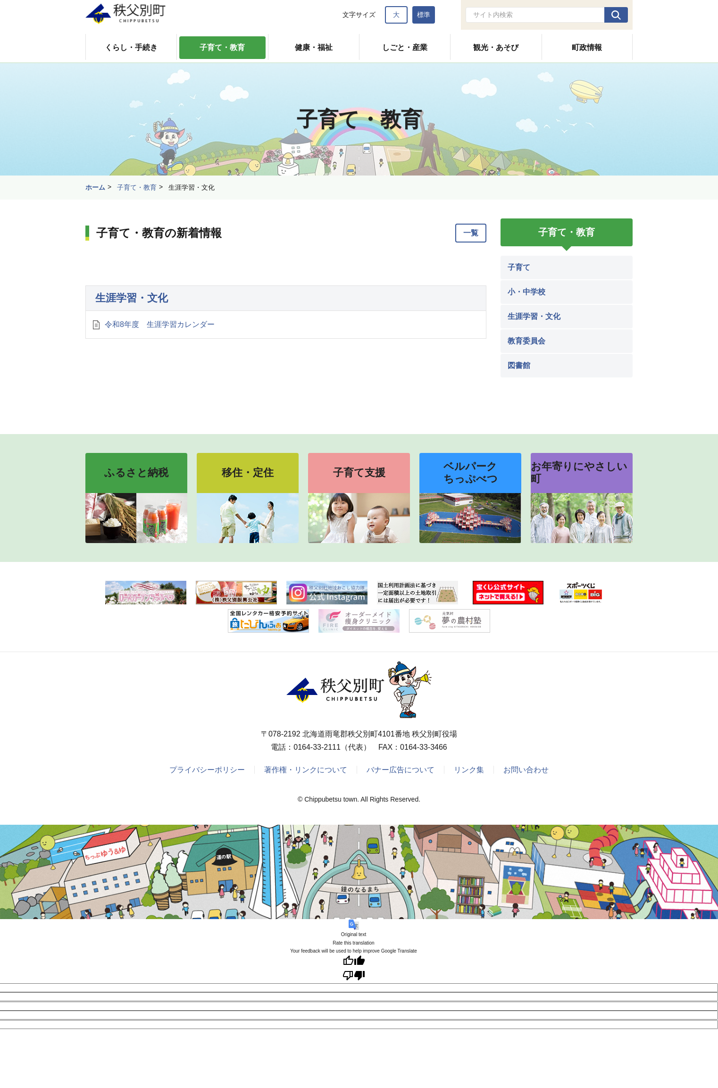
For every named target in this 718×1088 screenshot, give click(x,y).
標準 (423, 14)
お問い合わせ (526, 770)
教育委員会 (526, 341)
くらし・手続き (131, 47)
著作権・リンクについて (305, 770)
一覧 (470, 233)
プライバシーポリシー (207, 770)
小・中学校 (526, 292)
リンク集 (469, 770)
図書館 (519, 365)
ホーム (95, 187)
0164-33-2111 (317, 747)
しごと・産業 (404, 47)
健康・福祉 (314, 47)
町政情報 (587, 47)
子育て (519, 267)
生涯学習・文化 (131, 298)
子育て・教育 (222, 47)
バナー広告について (400, 770)
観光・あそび (495, 47)
